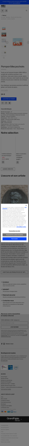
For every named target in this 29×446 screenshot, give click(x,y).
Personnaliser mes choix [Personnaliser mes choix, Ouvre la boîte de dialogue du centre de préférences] (14, 230)
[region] (14, 223)
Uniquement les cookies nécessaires (14, 234)
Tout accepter (14, 238)
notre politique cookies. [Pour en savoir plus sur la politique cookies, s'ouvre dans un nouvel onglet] (21, 226)
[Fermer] (26, 205)
